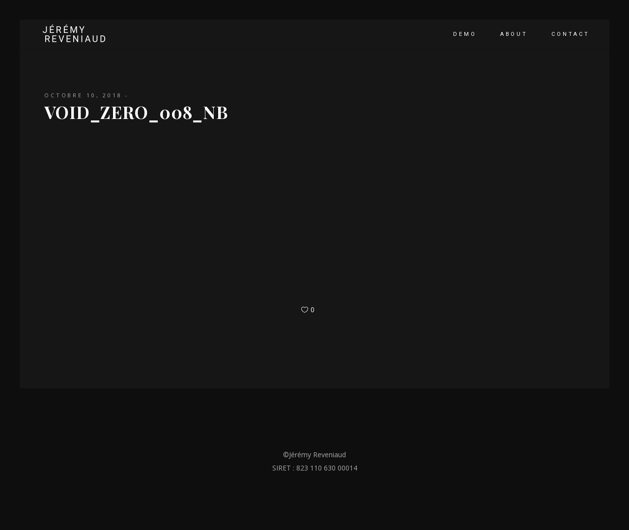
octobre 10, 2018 (83, 95)
